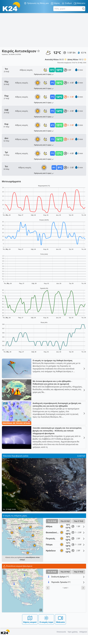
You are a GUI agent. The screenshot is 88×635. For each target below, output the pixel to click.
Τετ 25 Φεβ (52, 521)
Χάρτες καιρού (30, 619)
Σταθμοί (67, 3)
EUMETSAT (81, 456)
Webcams (79, 3)
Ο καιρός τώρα (46, 619)
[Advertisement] (44, 30)
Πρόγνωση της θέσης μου (36, 3)
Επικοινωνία (61, 632)
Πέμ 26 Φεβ (65, 521)
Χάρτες (55, 3)
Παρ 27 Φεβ (78, 521)
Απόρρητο (83, 632)
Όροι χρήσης (73, 632)
